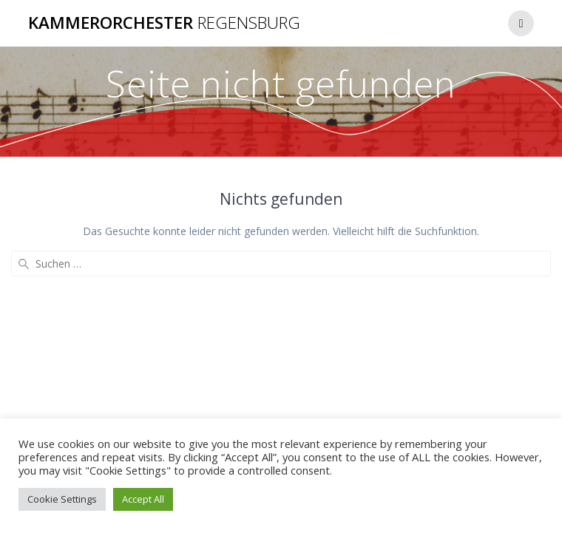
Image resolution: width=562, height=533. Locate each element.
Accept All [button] (143, 499)
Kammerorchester (164, 23)
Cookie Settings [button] (62, 499)
